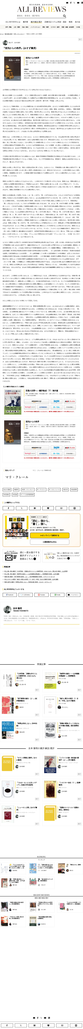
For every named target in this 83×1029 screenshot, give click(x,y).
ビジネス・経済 (55, 27)
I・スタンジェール (55, 489)
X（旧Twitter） (25, 595)
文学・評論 (8, 27)
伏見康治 (6, 494)
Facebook (9, 595)
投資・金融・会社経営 (68, 27)
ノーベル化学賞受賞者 (28, 494)
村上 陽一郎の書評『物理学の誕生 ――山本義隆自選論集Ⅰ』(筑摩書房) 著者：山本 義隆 (31, 574)
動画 (70, 22)
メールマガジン (73, 595)
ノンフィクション (35, 27)
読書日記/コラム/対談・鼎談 (55, 22)
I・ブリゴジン (41, 489)
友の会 (77, 22)
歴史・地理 (46, 27)
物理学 (16, 489)
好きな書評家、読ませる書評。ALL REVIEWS (41, 8)
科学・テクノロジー (28, 489)
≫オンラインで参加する (49, 535)
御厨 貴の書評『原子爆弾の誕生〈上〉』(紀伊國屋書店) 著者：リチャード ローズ (29, 576)
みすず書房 (7, 489)
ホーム (1, 34)
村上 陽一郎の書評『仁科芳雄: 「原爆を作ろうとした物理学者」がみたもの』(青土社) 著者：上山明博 (35, 571)
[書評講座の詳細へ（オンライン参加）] (16, 527)
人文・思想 (17, 27)
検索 (64, 16)
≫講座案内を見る (50, 542)
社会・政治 (25, 27)
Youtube (41, 595)
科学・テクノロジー (19, 34)
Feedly (57, 595)
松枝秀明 (74, 489)
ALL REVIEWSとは (12, 22)
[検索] (41, 16)
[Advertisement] (24, 645)
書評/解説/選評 (36, 22)
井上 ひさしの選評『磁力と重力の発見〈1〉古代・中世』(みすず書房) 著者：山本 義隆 (31, 579)
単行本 (66, 489)
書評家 (25, 22)
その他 (78, 27)
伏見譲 (15, 494)
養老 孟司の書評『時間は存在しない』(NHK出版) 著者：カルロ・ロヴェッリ (28, 582)
